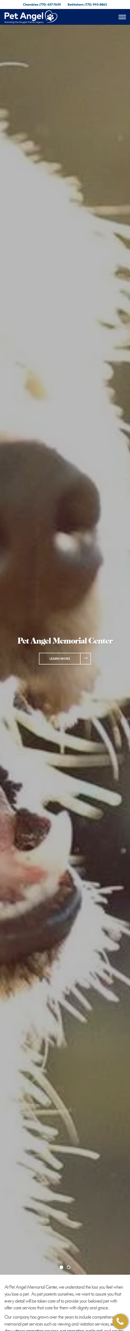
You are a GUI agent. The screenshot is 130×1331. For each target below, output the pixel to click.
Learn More (59, 658)
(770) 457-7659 (50, 4)
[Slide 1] (61, 1267)
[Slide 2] (68, 1267)
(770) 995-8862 (95, 4)
